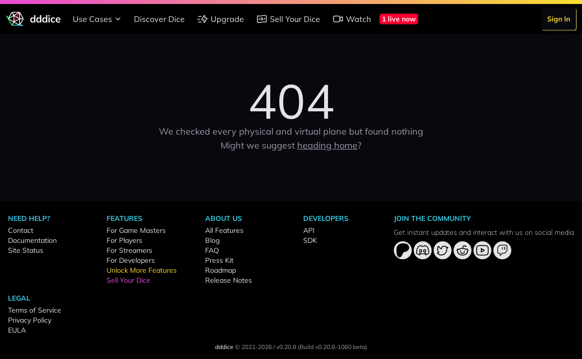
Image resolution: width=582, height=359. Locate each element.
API (309, 230)
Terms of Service (34, 310)
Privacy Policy (29, 320)
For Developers (131, 260)
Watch (351, 19)
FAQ (212, 250)
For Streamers (129, 250)
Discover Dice (159, 19)
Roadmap (220, 270)
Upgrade (220, 19)
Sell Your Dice (288, 19)
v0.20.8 (286, 347)
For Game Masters (136, 230)
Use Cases (98, 19)
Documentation (32, 240)
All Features (224, 230)
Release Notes (228, 280)
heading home (327, 145)
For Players (124, 240)
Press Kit (219, 260)
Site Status (25, 250)
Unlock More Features (142, 270)
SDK (310, 240)
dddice (224, 347)
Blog (212, 240)
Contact (20, 230)
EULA (17, 330)
